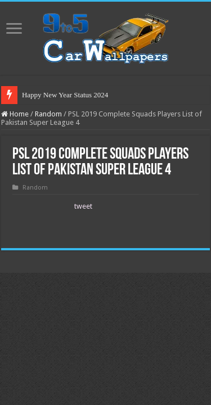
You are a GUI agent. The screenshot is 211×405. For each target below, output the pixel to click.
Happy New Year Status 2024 (65, 95)
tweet (83, 206)
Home (15, 114)
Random (48, 114)
